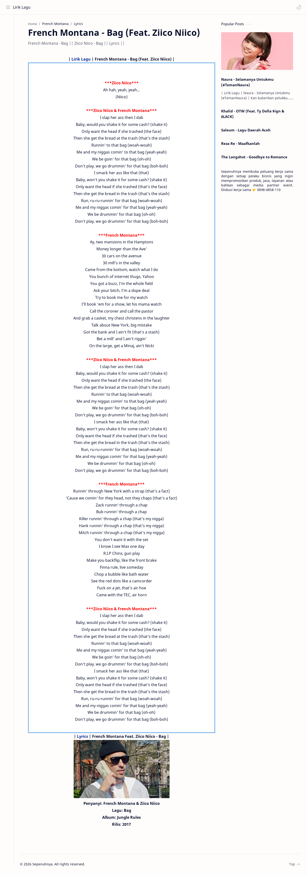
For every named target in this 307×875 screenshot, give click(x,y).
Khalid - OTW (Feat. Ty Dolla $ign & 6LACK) (254, 114)
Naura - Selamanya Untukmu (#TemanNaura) (249, 82)
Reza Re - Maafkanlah (242, 144)
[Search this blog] (99, 7)
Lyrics (84, 736)
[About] (8, 34)
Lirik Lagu (22, 7)
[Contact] (8, 43)
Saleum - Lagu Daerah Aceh (247, 130)
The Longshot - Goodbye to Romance (256, 157)
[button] (298, 7)
